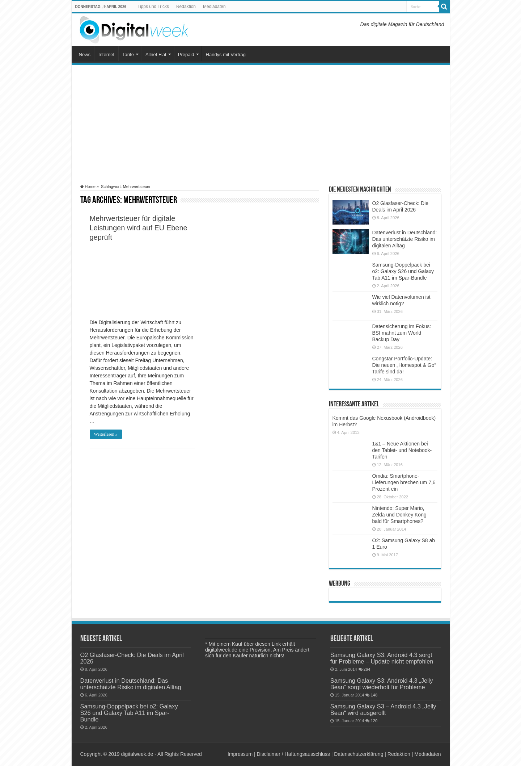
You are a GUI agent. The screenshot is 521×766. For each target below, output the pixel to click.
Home (88, 186)
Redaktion (186, 6)
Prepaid (186, 54)
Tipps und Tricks (153, 6)
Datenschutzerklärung (358, 754)
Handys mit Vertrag (226, 54)
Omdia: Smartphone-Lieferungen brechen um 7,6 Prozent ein (404, 482)
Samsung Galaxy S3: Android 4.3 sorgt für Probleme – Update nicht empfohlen (381, 658)
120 (373, 721)
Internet (106, 54)
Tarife (128, 54)
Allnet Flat (155, 54)
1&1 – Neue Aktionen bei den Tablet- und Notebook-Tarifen (402, 450)
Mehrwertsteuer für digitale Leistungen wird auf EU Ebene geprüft (138, 227)
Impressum (240, 754)
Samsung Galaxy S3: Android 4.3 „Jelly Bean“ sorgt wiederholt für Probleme (381, 683)
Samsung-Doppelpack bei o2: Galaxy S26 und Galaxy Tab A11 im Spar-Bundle (403, 271)
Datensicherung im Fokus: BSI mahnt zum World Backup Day (401, 332)
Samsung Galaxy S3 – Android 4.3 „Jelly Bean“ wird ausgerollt (383, 709)
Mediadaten (214, 6)
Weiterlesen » (106, 434)
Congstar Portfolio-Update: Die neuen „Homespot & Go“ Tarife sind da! (404, 365)
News (85, 54)
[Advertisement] (261, 124)
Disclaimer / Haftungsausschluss (293, 754)
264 (367, 669)
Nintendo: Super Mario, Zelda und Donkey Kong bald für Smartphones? (399, 514)
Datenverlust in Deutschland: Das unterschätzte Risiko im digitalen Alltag (404, 239)
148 (373, 695)
